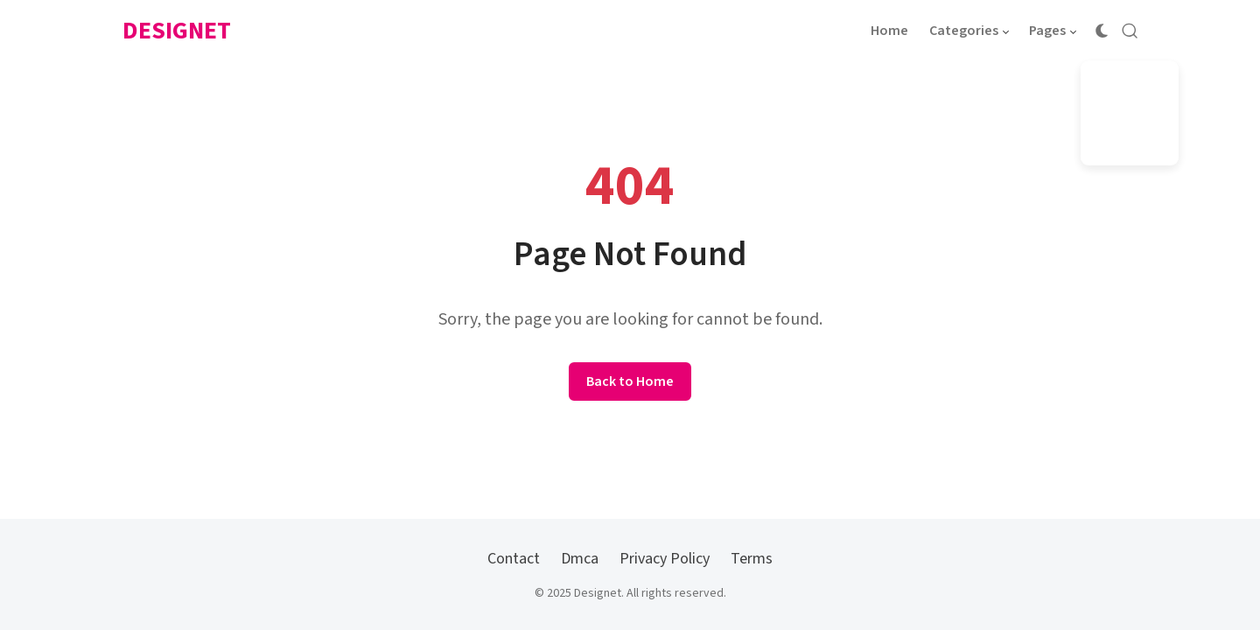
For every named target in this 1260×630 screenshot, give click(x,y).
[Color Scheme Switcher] (1101, 30)
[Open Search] (1129, 30)
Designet (176, 30)
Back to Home (630, 381)
